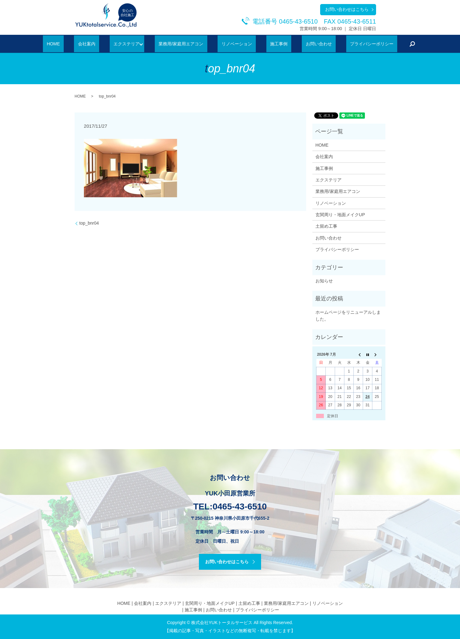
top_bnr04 (89, 223)
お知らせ (324, 280)
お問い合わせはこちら (347, 9)
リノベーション (236, 43)
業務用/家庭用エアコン (188, 43)
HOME (77, 43)
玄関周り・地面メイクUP (340, 214)
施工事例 (270, 43)
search (384, 43)
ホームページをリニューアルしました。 (348, 316)
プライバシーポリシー (348, 43)
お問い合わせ (302, 43)
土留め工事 (326, 226)
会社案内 (103, 43)
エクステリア (135, 43)
